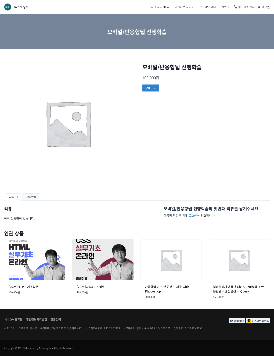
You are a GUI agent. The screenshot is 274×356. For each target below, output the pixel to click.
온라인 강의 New (158, 7)
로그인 (193, 215)
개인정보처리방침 (36, 318)
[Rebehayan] (16, 6)
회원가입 (249, 7)
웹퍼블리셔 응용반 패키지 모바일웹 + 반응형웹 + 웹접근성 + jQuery (238, 288)
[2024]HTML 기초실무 (23, 286)
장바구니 (150, 88)
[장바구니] (238, 7)
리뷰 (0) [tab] (13, 197)
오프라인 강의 (207, 7)
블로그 (225, 7)
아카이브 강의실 (184, 7)
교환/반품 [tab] (30, 197)
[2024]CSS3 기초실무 (91, 286)
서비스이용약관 (13, 318)
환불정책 (56, 318)
